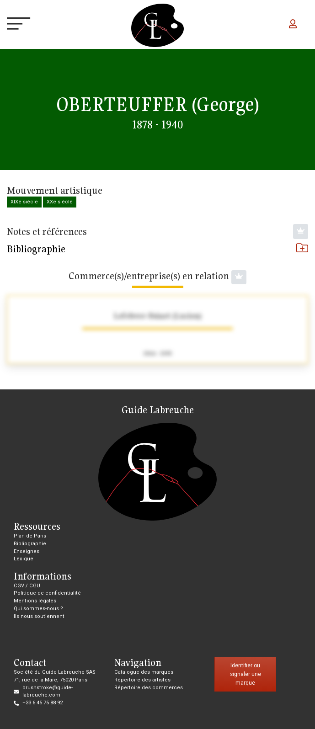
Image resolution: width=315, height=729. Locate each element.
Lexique (23, 559)
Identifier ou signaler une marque (245, 674)
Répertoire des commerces (148, 688)
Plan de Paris (30, 536)
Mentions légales (35, 601)
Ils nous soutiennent (39, 616)
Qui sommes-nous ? (38, 609)
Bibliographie (157, 249)
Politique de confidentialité (47, 593)
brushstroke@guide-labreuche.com (47, 691)
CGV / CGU (27, 586)
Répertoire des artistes (142, 680)
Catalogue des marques (143, 672)
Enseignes (26, 551)
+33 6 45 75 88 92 (42, 703)
